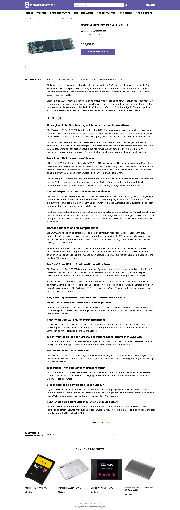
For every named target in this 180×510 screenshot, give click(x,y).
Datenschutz (95, 503)
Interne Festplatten (60, 13)
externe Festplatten (91, 169)
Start (26, 19)
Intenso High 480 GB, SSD (36, 488)
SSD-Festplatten (107, 13)
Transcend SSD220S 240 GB (70, 488)
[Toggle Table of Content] (59, 118)
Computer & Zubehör (38, 19)
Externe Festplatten (36, 13)
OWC (53, 79)
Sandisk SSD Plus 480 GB (102, 488)
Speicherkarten (145, 13)
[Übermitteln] (126, 5)
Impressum (83, 503)
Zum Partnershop (98, 51)
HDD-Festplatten (84, 13)
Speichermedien (54, 19)
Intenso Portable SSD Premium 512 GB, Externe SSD (139, 489)
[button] (27, 67)
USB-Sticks (127, 13)
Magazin (150, 5)
